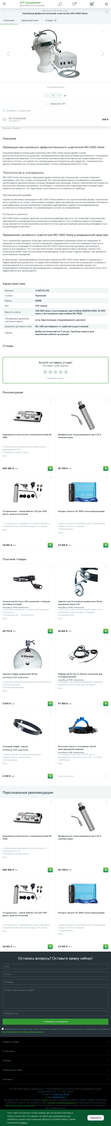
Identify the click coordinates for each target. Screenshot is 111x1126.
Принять (95, 1117)
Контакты (55, 1079)
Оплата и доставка (55, 1070)
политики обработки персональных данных (22, 1032)
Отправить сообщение (55, 1021)
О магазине (55, 1051)
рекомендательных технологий (20, 1105)
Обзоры (55, 1060)
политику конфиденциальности (62, 1102)
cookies (44, 1100)
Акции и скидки (55, 1041)
